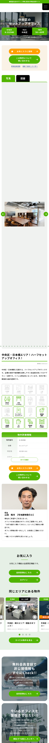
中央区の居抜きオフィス (18, 37)
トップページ (5, 37)
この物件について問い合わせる (24, 476)
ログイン (24, 579)
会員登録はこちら (24, 572)
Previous (3, 214)
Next (46, 214)
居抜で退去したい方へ (30, 66)
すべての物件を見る (24, 640)
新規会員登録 (15, 66)
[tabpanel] (20, 214)
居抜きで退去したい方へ (24, 738)
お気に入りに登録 (24, 468)
